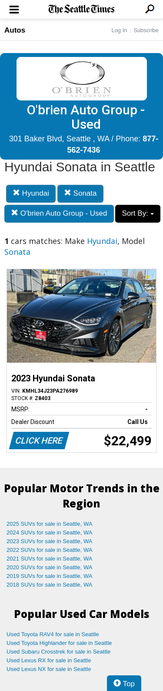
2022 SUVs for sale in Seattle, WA (50, 550)
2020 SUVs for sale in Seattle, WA (50, 567)
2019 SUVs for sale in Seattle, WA (50, 576)
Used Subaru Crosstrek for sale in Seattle (58, 651)
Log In (119, 30)
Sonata (80, 193)
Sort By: (137, 213)
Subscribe (146, 30)
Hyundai (31, 193)
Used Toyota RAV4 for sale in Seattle (53, 634)
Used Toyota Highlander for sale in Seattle (59, 643)
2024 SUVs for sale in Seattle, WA (50, 532)
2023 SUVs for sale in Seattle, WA (50, 541)
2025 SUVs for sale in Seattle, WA (50, 524)
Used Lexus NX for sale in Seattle (49, 669)
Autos (14, 30)
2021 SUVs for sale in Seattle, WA (50, 558)
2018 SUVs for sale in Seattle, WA (50, 584)
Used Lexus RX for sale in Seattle (49, 660)
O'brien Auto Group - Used (59, 213)
